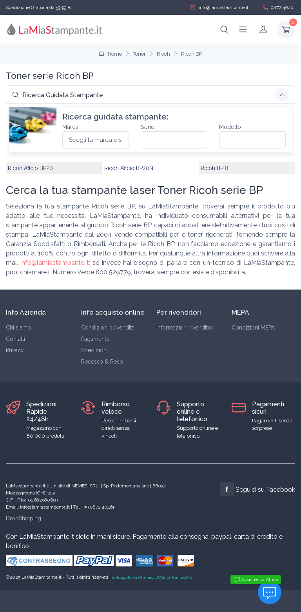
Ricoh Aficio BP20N (128, 168)
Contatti (15, 339)
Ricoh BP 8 (214, 168)
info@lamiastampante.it (219, 8)
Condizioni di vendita (107, 327)
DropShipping (23, 518)
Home (110, 54)
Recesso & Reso (102, 362)
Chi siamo (18, 327)
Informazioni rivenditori (185, 327)
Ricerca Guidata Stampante (57, 95)
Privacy (15, 350)
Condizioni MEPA (253, 327)
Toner (139, 54)
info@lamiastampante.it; (55, 262)
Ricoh (163, 54)
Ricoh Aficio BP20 (30, 168)
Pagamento (95, 339)
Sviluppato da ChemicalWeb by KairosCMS (152, 577)
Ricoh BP (191, 54)
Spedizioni (94, 350)
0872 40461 (279, 8)
